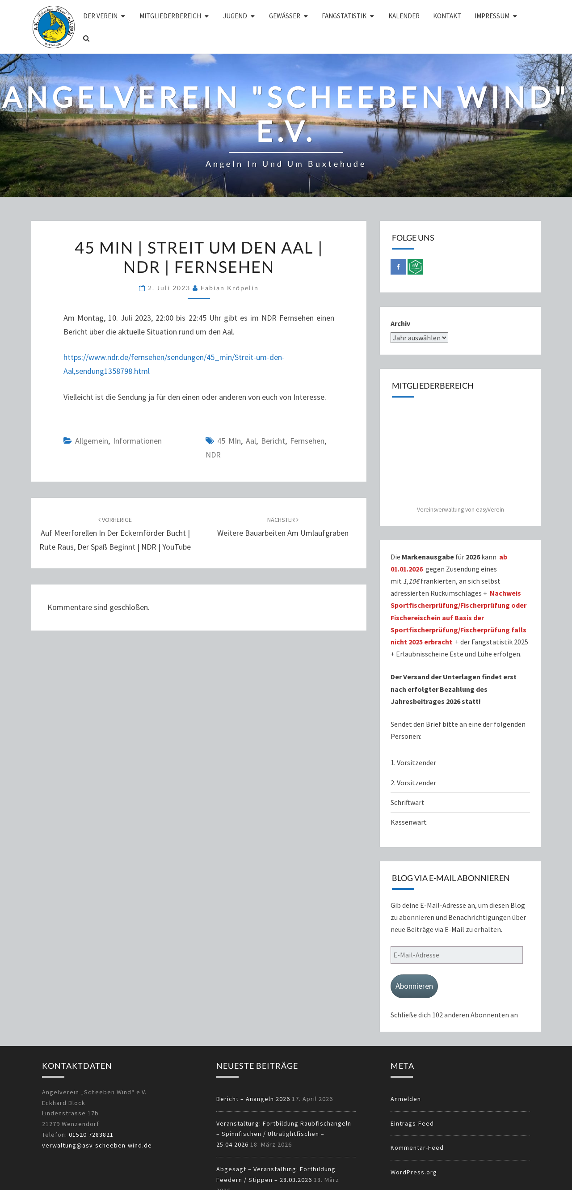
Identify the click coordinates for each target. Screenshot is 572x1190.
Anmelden (406, 1099)
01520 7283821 (91, 1135)
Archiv (400, 323)
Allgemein (91, 441)
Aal (251, 441)
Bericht (273, 441)
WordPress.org (414, 1172)
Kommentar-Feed (417, 1147)
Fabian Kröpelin (230, 288)
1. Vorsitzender (413, 762)
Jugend (235, 16)
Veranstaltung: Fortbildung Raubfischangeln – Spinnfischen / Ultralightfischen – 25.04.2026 (283, 1134)
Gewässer (284, 16)
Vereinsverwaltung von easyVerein (460, 509)
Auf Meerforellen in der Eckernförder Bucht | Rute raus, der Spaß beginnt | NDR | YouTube (115, 533)
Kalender (404, 16)
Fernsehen (307, 441)
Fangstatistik (344, 16)
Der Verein (100, 16)
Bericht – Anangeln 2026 (253, 1099)
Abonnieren (414, 986)
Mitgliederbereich (170, 16)
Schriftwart (408, 802)
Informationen (137, 441)
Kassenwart (409, 821)
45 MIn (229, 441)
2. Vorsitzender (413, 782)
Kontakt (447, 16)
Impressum (492, 16)
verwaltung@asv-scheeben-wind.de (97, 1145)
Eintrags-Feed (412, 1123)
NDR (213, 454)
